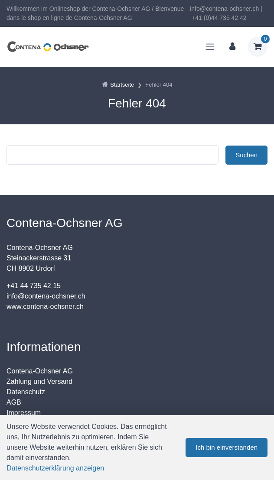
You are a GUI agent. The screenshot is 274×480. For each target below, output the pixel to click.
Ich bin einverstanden (227, 447)
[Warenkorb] (257, 47)
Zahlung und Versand (39, 381)
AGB (14, 402)
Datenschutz (26, 392)
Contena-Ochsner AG (40, 371)
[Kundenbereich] (232, 47)
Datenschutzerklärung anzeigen (55, 468)
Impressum (24, 412)
